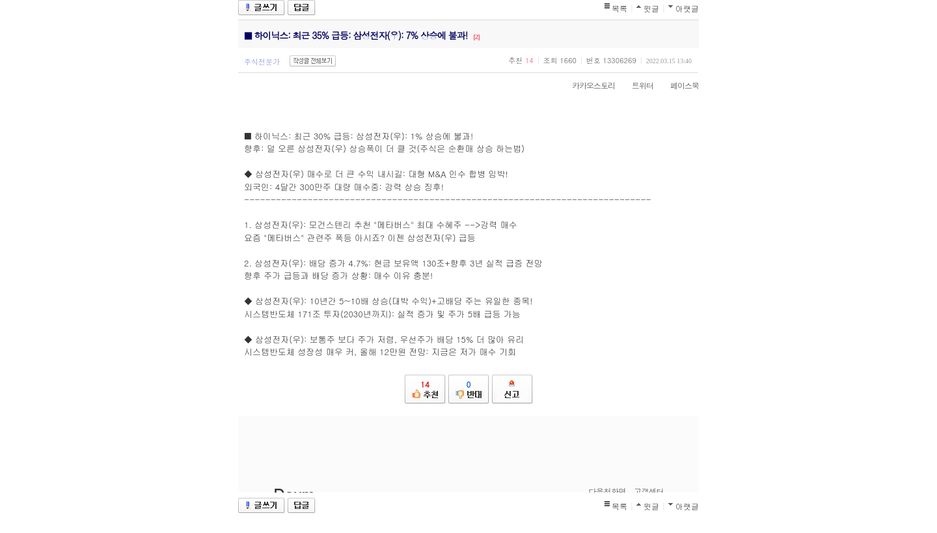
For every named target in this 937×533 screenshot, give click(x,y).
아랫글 (687, 8)
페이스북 (678, 85)
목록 (619, 8)
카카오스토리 (587, 85)
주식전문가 (262, 61)
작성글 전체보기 (313, 60)
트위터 (636, 85)
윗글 (651, 8)
